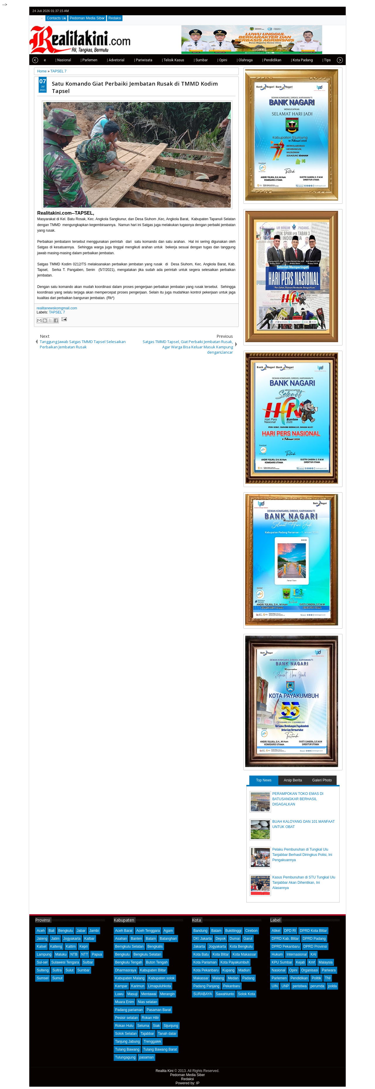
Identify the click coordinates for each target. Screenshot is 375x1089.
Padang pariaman (129, 1010)
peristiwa (299, 986)
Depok (221, 939)
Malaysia (326, 962)
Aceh (41, 931)
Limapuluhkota (159, 986)
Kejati (300, 962)
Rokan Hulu (124, 1026)
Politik (316, 978)
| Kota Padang (288, 60)
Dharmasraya (125, 970)
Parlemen (279, 978)
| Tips (312, 60)
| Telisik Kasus (159, 60)
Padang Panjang (206, 986)
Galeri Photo (322, 780)
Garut (247, 939)
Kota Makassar (244, 954)
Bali (51, 931)
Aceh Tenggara (148, 931)
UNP (285, 986)
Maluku (61, 954)
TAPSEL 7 (57, 312)
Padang (248, 978)
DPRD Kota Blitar (313, 931)
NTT (84, 954)
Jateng (42, 939)
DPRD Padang (314, 939)
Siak (156, 1026)
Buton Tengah (157, 962)
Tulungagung (125, 1057)
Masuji (132, 994)
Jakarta (199, 946)
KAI (313, 954)
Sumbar (83, 970)
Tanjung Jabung (127, 1041)
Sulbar (88, 962)
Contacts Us (56, 18)
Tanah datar (167, 1034)
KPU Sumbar (282, 962)
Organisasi (309, 970)
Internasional (297, 954)
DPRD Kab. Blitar (285, 939)
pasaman (146, 1057)
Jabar (81, 931)
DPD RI (290, 931)
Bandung (200, 931)
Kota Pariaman (205, 962)
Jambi (94, 931)
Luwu (119, 994)
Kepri (83, 946)
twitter (316, 11)
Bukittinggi (233, 931)
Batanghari (168, 939)
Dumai (234, 939)
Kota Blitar (221, 954)
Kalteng (56, 946)
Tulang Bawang (127, 1049)
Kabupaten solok (161, 978)
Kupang (228, 970)
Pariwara (328, 970)
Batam (151, 939)
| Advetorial (101, 60)
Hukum (277, 954)
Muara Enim (124, 1002)
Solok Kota (246, 994)
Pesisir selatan (126, 1018)
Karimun (137, 986)
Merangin (167, 994)
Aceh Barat (123, 931)
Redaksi (114, 18)
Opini (293, 970)
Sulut (69, 970)
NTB (73, 954)
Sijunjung (170, 1026)
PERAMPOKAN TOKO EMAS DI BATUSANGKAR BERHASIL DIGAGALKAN (297, 799)
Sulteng (43, 970)
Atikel (276, 931)
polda (332, 986)
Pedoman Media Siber (87, 18)
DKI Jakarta (202, 939)
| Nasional (49, 60)
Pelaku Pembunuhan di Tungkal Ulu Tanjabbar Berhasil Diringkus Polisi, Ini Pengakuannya (302, 854)
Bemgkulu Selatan (129, 946)
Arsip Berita (293, 780)
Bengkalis (155, 946)
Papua (97, 954)
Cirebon (251, 931)
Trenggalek (152, 1041)
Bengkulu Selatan (147, 954)
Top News (264, 780)
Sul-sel (42, 962)
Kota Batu (201, 954)
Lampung (44, 954)
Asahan (121, 939)
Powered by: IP (187, 1083)
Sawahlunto (225, 994)
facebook (323, 11)
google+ (331, 11)
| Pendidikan (257, 60)
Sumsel (42, 978)
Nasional (278, 970)
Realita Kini (164, 1071)
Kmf (311, 962)
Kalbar (89, 939)
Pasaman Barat (158, 1010)
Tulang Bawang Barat (160, 1049)
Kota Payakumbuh (234, 962)
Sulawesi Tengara (65, 962)
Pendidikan (299, 978)
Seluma (143, 1026)
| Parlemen (75, 60)
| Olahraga (230, 60)
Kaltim (71, 946)
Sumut (57, 978)
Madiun (244, 970)
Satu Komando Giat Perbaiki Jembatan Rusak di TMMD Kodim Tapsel (135, 87)
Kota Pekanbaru (206, 970)
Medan (233, 978)
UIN (275, 986)
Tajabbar (147, 1034)
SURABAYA (202, 994)
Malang (218, 978)
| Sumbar (187, 60)
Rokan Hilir (150, 1018)
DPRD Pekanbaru (285, 946)
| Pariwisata (129, 60)
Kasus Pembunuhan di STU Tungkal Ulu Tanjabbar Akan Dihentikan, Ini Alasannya (303, 882)
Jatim (55, 939)
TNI (327, 978)
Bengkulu (65, 931)
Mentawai (148, 994)
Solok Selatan (126, 1034)
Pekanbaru (231, 986)
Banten (136, 939)
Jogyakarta (72, 939)
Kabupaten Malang (130, 978)
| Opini (208, 60)
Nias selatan (147, 1002)
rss (338, 11)
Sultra (57, 970)
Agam (168, 931)
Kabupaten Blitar (153, 970)
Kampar (121, 986)
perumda (317, 986)
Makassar (201, 978)
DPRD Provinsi (315, 946)
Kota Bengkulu (241, 946)
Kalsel (41, 946)
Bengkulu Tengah (128, 962)
